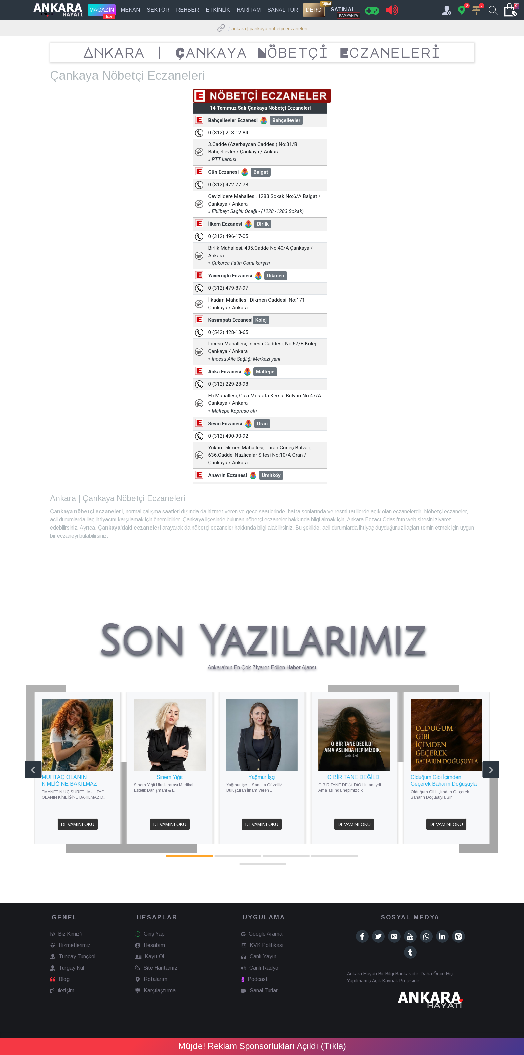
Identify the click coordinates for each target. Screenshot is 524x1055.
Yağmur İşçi (261, 777)
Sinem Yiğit (170, 777)
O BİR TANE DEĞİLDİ (354, 777)
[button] (33, 769)
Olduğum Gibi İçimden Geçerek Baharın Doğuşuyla (444, 780)
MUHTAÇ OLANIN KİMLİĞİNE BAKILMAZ (69, 780)
